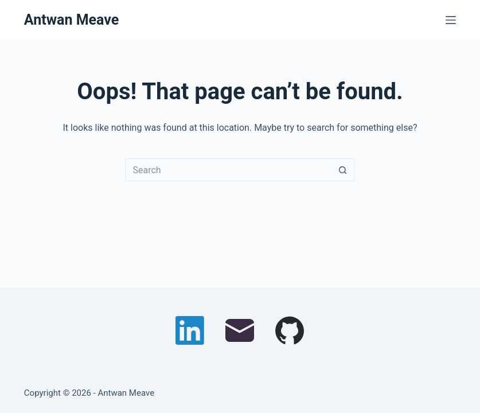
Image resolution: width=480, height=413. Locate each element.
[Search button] (342, 169)
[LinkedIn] (189, 330)
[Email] (239, 330)
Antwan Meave (71, 19)
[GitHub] (289, 330)
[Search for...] (228, 169)
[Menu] (451, 20)
